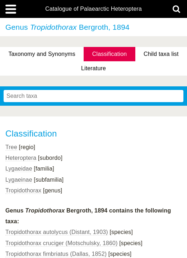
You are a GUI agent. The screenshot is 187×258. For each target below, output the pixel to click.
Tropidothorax (23, 190)
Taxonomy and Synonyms (41, 54)
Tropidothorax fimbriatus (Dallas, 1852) (56, 254)
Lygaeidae (18, 169)
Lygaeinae (18, 180)
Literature (93, 68)
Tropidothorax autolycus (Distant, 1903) (56, 232)
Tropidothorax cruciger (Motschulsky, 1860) (61, 243)
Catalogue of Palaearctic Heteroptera (93, 9)
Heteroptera (20, 158)
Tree (11, 147)
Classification (109, 54)
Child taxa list (161, 54)
